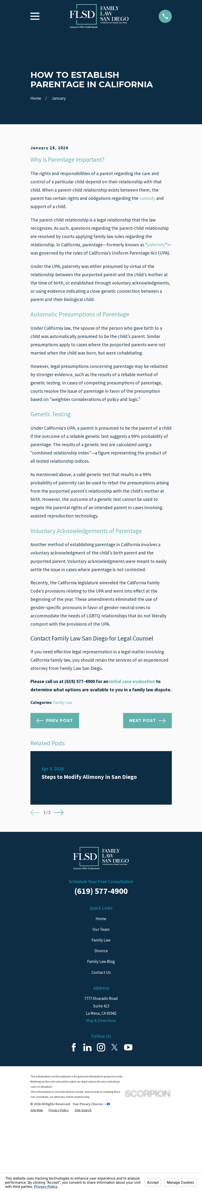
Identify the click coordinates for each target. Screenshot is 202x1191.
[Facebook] (74, 1130)
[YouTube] (128, 1130)
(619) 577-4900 (101, 974)
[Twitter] (114, 1130)
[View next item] (59, 895)
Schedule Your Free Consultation (101, 964)
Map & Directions (101, 1103)
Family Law (62, 785)
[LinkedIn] (87, 1130)
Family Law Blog (101, 1044)
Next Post (147, 803)
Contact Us (101, 1055)
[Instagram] (101, 1130)
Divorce (101, 1033)
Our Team (101, 1012)
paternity (156, 327)
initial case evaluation (132, 764)
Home (101, 1001)
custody (147, 281)
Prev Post (55, 803)
